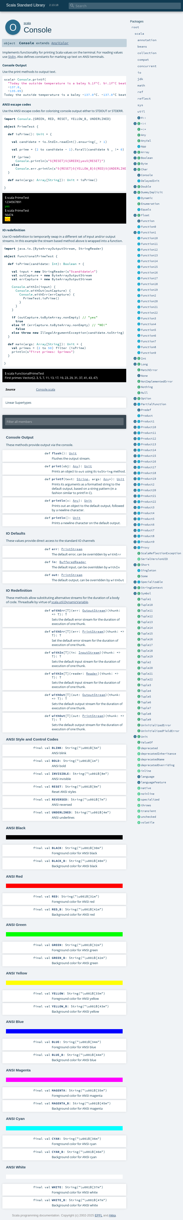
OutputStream (93, 610)
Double (146, 186)
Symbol (146, 593)
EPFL (98, 1215)
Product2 (147, 484)
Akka (112, 1215)
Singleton (148, 570)
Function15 (149, 267)
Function (147, 221)
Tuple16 (147, 639)
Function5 (148, 330)
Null (144, 392)
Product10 (148, 427)
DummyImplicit (152, 192)
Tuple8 (146, 713)
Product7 (147, 530)
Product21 (148, 496)
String (82, 479)
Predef (146, 410)
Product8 (147, 536)
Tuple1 (146, 599)
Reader (92, 673)
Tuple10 (147, 605)
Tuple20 (147, 668)
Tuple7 (146, 708)
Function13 (149, 255)
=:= (143, 129)
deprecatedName (152, 759)
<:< (143, 123)
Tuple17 (147, 645)
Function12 (149, 249)
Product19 (148, 478)
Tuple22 (147, 679)
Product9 (147, 541)
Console (147, 175)
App (143, 146)
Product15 (148, 455)
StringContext (152, 587)
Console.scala (45, 389)
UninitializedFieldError (160, 731)
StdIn (12, 56)
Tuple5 (146, 696)
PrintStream (71, 549)
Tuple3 (146, 685)
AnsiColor (59, 43)
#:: (143, 117)
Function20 (149, 301)
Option (146, 398)
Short (145, 564)
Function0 (148, 226)
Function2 (148, 295)
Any (143, 135)
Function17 (149, 278)
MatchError (149, 370)
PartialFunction (153, 404)
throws (146, 805)
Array (145, 152)
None (144, 375)
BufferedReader (72, 562)
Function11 (149, 244)
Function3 (148, 318)
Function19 (149, 289)
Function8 (148, 347)
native (146, 788)
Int (143, 358)
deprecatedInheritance (158, 753)
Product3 (147, 507)
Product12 (148, 438)
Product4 (147, 513)
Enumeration (150, 203)
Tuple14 (147, 627)
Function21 (149, 307)
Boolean (147, 158)
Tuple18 (147, 650)
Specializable (152, 582)
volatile (147, 822)
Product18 (148, 473)
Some (144, 576)
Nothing (147, 387)
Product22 (148, 501)
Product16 (148, 461)
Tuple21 (147, 673)
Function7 (148, 341)
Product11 (148, 433)
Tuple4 (146, 691)
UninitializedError (156, 725)
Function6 (148, 335)
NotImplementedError (157, 381)
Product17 (148, 467)
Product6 (147, 524)
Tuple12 (147, 616)
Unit (144, 736)
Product (147, 415)
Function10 (149, 238)
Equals (146, 209)
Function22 (149, 312)
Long (144, 364)
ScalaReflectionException (161, 553)
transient (148, 811)
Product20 (148, 490)
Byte (144, 163)
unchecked (148, 816)
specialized (150, 799)
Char (144, 169)
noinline (147, 793)
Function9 (148, 353)
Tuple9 (146, 719)
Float (145, 215)
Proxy (145, 547)
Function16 (149, 272)
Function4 (148, 324)
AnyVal (146, 140)
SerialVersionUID (154, 559)
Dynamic (147, 198)
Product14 (148, 450)
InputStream (88, 652)
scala (27, 23)
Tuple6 (146, 702)
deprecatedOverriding (157, 765)
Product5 (147, 519)
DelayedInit (150, 181)
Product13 (148, 444)
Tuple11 (147, 610)
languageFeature (153, 782)
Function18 (149, 284)
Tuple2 (146, 662)
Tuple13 (147, 622)
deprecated (149, 748)
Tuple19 (147, 656)
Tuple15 (147, 633)
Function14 (149, 261)
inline (146, 771)
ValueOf (147, 742)
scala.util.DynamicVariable (69, 602)
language (147, 776)
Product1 (147, 421)
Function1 (148, 232)
